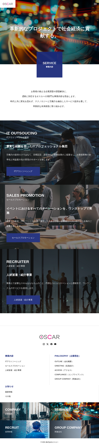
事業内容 (9, 356)
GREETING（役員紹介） (65, 366)
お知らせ (9, 386)
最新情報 (8, 392)
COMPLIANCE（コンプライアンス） (70, 375)
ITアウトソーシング (13, 361)
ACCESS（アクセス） (64, 370)
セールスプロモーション (15, 366)
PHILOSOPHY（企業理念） (68, 356)
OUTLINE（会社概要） (64, 361)
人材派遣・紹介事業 (13, 370)
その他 (8, 396)
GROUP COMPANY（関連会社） (68, 379)
